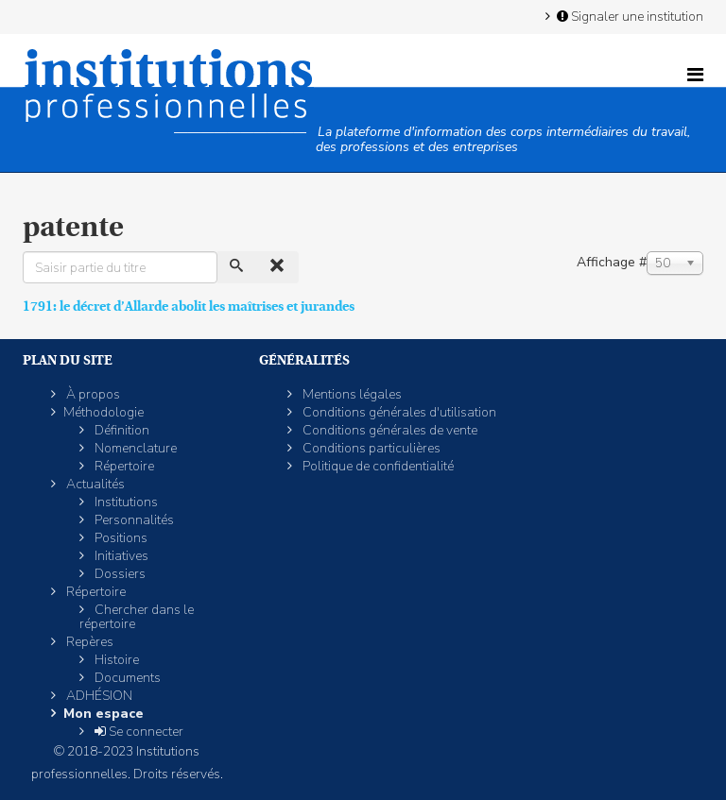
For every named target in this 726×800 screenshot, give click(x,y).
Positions (119, 538)
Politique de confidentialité (377, 466)
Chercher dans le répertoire (136, 617)
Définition (120, 430)
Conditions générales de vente (388, 430)
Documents (126, 678)
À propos (91, 394)
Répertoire (123, 466)
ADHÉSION (97, 696)
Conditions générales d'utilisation (398, 412)
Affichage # (612, 262)
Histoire (115, 660)
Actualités (94, 484)
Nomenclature (134, 448)
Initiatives (120, 556)
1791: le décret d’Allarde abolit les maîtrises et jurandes (188, 306)
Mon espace (103, 714)
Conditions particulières (370, 448)
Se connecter (137, 731)
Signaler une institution (628, 16)
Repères (88, 642)
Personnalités (133, 520)
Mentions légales (351, 394)
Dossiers (119, 574)
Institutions (125, 502)
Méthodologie (103, 412)
